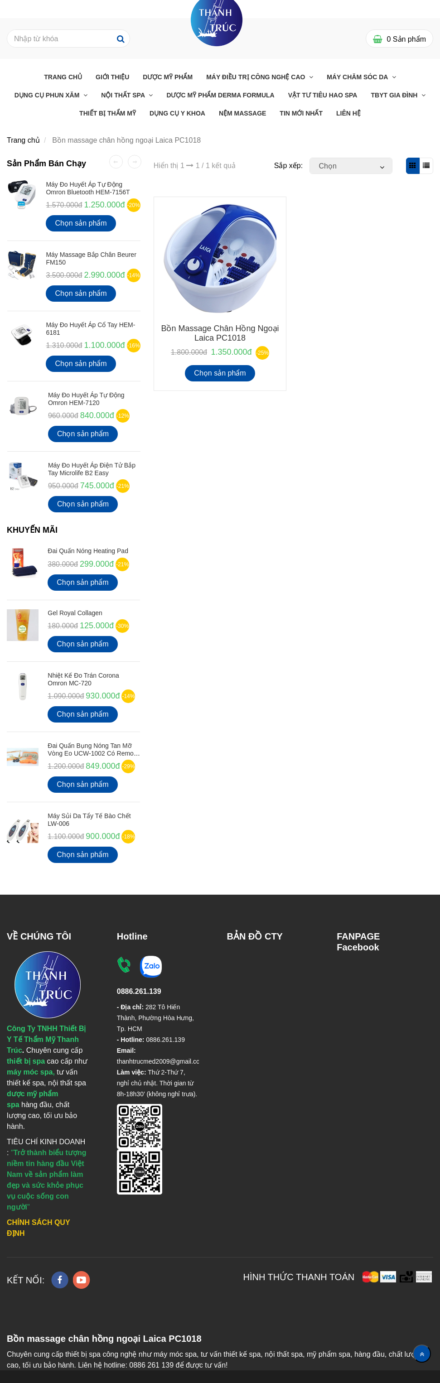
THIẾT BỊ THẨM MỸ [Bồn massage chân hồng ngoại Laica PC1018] (107, 113)
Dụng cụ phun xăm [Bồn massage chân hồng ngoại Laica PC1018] (48, 95)
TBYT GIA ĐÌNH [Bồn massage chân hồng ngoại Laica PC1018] (395, 95)
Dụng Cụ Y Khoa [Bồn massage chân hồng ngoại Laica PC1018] (177, 113)
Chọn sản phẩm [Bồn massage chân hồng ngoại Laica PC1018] (220, 373)
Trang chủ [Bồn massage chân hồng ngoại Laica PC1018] (63, 77)
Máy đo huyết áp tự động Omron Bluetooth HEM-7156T (88, 188)
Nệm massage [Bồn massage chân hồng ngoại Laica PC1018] (242, 113)
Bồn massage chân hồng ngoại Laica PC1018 (220, 333)
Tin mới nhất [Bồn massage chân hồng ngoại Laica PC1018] (301, 113)
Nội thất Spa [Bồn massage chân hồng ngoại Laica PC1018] (123, 95)
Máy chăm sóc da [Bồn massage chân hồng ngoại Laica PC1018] (358, 77)
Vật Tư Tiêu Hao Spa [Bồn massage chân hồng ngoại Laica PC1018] (323, 95)
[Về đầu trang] (422, 1353)
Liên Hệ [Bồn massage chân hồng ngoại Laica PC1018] (348, 113)
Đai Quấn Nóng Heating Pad (88, 550)
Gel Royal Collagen (75, 613)
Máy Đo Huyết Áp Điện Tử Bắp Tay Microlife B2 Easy (91, 469)
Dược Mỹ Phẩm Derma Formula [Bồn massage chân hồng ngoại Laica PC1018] (220, 95)
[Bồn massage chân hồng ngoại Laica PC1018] (216, 19)
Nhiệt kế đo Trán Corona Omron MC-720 (83, 679)
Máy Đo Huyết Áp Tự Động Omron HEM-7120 (86, 398)
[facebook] (59, 1280)
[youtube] (81, 1280)
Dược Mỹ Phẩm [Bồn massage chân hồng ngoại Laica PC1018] (168, 77)
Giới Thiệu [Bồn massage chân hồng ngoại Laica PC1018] (112, 77)
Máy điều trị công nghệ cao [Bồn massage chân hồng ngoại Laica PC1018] (256, 77)
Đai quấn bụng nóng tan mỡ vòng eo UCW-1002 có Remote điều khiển (93, 753)
